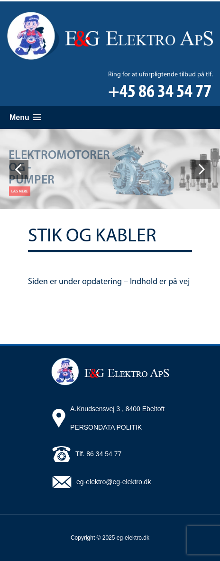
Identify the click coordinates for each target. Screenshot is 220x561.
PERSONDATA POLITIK (106, 427)
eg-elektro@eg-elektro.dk (113, 482)
